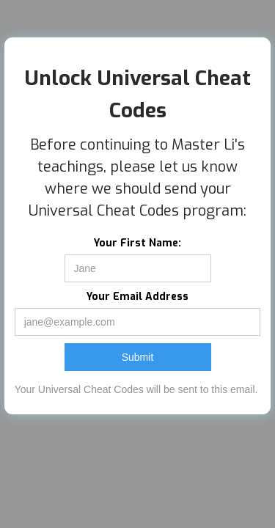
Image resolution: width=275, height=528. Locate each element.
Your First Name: (137, 243)
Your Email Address (137, 297)
